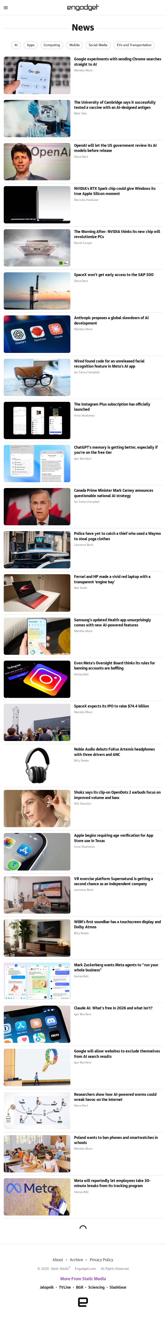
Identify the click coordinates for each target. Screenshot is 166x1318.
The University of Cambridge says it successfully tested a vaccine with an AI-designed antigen (115, 105)
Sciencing (96, 1287)
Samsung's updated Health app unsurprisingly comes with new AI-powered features (112, 622)
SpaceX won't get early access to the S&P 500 (114, 275)
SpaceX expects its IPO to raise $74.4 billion (111, 706)
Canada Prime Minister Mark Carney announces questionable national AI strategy (113, 493)
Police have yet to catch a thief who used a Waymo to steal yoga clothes (117, 536)
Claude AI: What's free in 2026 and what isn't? (113, 1008)
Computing (52, 45)
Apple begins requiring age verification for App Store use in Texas (113, 838)
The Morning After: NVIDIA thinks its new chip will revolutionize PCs (117, 234)
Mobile (74, 45)
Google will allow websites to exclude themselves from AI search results (117, 1053)
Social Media (98, 45)
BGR (79, 1287)
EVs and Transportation (134, 45)
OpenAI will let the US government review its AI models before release (115, 148)
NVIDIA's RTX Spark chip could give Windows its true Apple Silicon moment (114, 191)
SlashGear (118, 1287)
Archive (76, 1260)
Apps (30, 45)
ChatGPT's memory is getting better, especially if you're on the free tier (116, 450)
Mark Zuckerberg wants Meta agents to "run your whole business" (116, 967)
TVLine (65, 1287)
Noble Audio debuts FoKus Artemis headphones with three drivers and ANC (114, 752)
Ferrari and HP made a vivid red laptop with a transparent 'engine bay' (112, 579)
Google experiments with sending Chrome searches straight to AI (117, 61)
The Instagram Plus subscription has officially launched (112, 407)
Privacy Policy (101, 1260)
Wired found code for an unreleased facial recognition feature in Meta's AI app (109, 363)
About (58, 1260)
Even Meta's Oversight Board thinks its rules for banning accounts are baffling (114, 665)
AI (16, 45)
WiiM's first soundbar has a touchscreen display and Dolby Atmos (117, 924)
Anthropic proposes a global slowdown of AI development (111, 320)
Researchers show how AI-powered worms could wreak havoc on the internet (115, 1097)
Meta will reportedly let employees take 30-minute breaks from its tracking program (112, 1183)
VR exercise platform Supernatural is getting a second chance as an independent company (113, 881)
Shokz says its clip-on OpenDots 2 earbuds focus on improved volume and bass (117, 795)
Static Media (60, 1268)
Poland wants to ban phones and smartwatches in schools (116, 1140)
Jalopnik (47, 1287)
